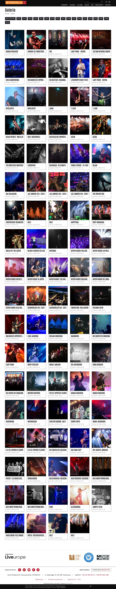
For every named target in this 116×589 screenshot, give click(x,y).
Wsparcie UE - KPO (74, 580)
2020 (46, 19)
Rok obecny (10, 19)
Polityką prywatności (60, 586)
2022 (35, 19)
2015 (74, 19)
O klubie (80, 5)
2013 (84, 19)
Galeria (72, 5)
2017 (63, 19)
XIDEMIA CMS (69, 583)
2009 (106, 19)
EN (109, 2)
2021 (41, 19)
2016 (68, 19)
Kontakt (108, 5)
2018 (57, 19)
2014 (79, 19)
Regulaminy (99, 5)
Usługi (86, 5)
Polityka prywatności (55, 580)
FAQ (92, 5)
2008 (7, 22)
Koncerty (64, 5)
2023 (30, 19)
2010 (100, 19)
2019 (52, 19)
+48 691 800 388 (102, 575)
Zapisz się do (101, 570)
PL (106, 2)
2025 (18, 19)
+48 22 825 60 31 (88, 575)
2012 (90, 19)
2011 (95, 19)
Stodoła (7, 14)
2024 (24, 19)
